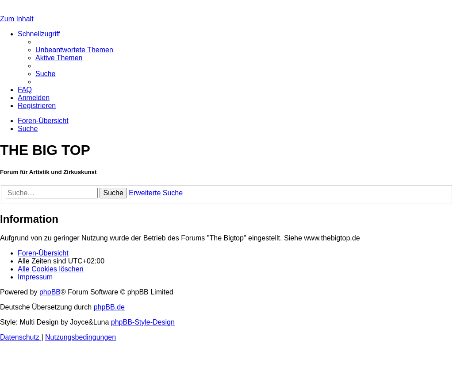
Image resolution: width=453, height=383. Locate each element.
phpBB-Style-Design (143, 322)
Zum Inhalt (17, 19)
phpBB (50, 292)
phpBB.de (109, 307)
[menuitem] (74, 50)
